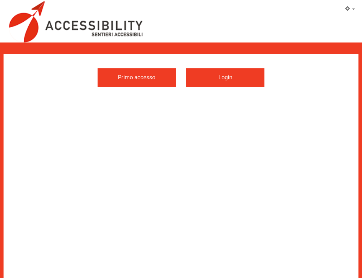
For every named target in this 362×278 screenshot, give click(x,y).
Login (225, 77)
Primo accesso (136, 77)
